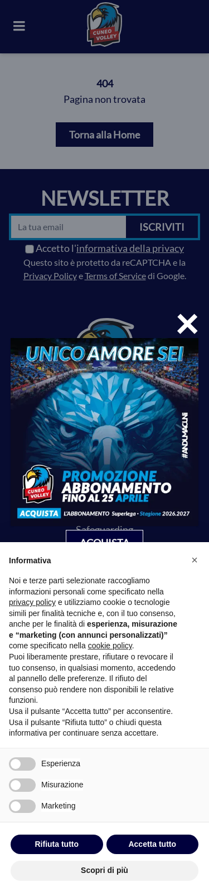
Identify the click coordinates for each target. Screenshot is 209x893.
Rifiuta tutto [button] (57, 844)
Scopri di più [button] (104, 870)
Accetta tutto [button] (152, 844)
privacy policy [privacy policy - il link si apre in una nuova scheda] (32, 602)
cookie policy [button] (110, 645)
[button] (194, 560)
